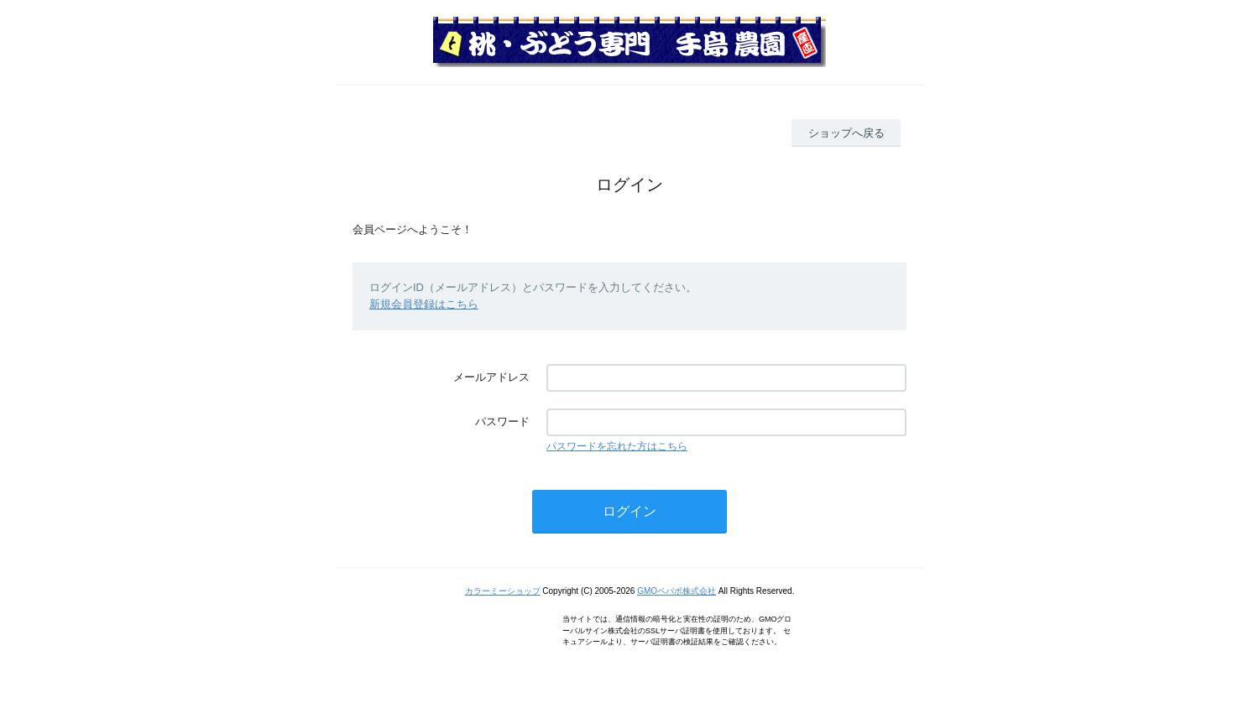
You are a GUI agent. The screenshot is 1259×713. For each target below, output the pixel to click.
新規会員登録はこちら (423, 304)
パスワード (502, 421)
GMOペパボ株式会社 (676, 591)
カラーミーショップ (503, 591)
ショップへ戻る (846, 133)
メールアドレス (491, 377)
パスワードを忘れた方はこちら (616, 446)
